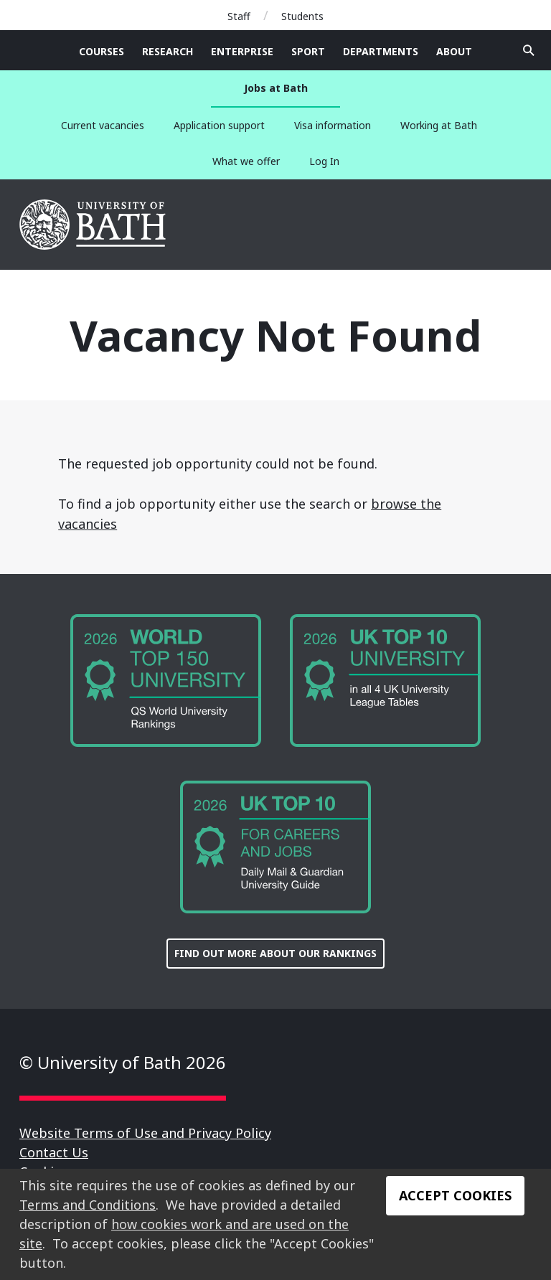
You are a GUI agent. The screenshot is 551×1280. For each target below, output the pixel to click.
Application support (219, 125)
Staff (238, 16)
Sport (308, 51)
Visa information (332, 125)
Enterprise (242, 51)
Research (167, 51)
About (454, 51)
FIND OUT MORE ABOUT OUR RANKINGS (275, 953)
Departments (380, 51)
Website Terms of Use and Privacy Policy (145, 1133)
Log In (324, 161)
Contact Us (53, 1152)
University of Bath (93, 224)
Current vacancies (102, 125)
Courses (101, 51)
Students (302, 16)
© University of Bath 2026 (122, 1062)
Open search (529, 50)
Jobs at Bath (276, 88)
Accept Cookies (455, 1195)
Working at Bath (438, 125)
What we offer (246, 161)
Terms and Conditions (87, 1204)
